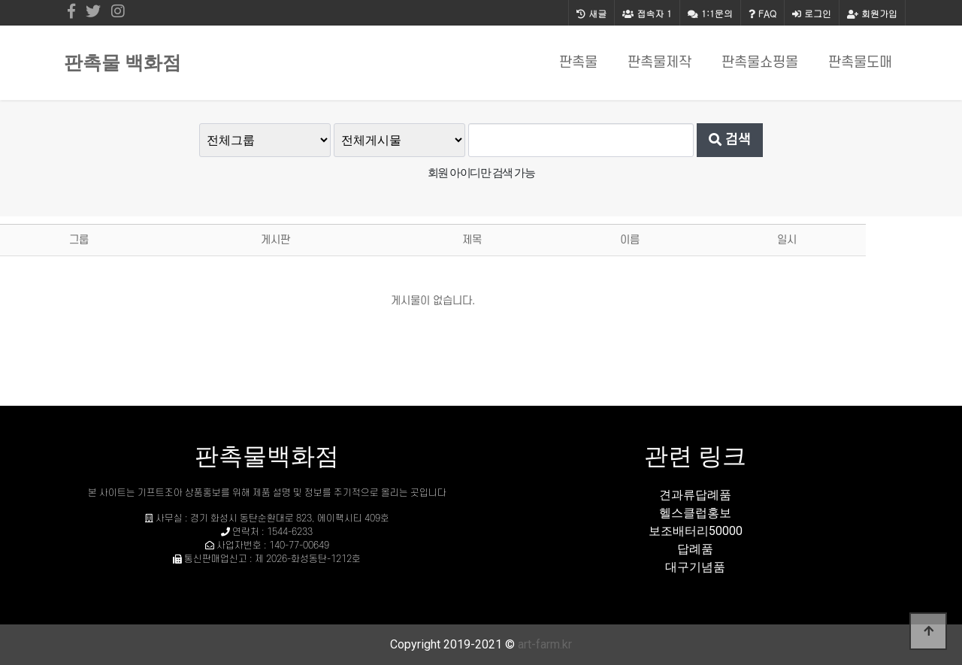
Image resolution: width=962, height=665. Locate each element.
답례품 (695, 549)
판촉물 (578, 63)
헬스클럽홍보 (695, 513)
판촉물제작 (659, 63)
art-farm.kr (545, 644)
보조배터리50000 (696, 531)
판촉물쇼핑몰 (760, 63)
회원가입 (872, 13)
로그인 (811, 13)
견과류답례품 (695, 495)
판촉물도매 (860, 63)
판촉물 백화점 (122, 63)
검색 (730, 139)
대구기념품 (695, 567)
